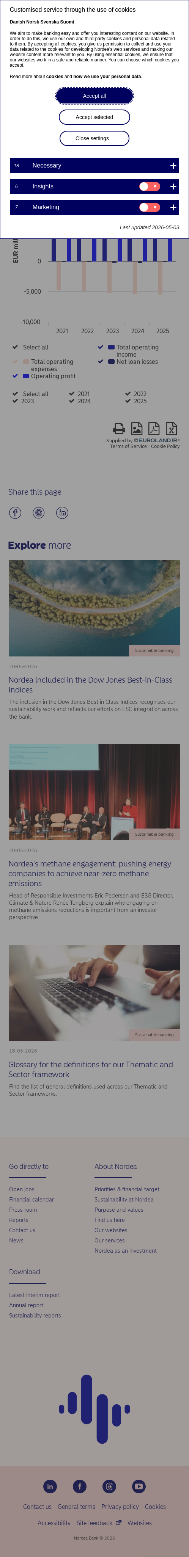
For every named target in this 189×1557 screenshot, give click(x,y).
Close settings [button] (92, 138)
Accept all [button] (94, 96)
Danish (17, 22)
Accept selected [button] (94, 117)
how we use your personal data (107, 76)
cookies (54, 76)
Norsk (32, 22)
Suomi (67, 22)
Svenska (50, 22)
